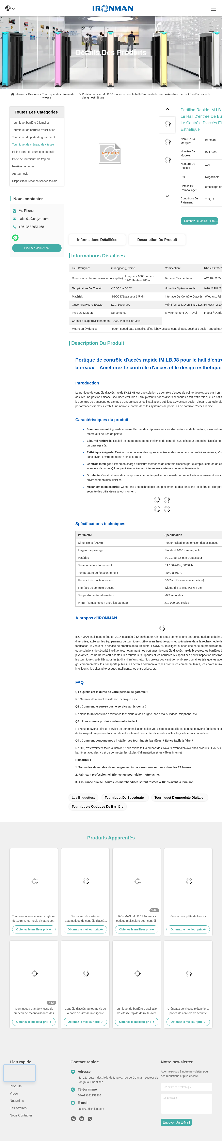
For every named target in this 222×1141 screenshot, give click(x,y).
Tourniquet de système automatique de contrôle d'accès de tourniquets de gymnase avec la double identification (85, 919)
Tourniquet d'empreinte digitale (179, 797)
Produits (33, 94)
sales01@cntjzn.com (34, 218)
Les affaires (18, 1108)
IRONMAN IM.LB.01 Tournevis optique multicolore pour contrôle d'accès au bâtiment (136, 919)
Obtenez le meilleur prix (199, 220)
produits (16, 1086)
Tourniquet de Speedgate (124, 797)
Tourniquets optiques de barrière (98, 806)
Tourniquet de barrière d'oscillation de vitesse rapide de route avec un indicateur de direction (136, 1011)
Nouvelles (17, 1100)
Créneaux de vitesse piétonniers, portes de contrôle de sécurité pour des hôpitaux (188, 1011)
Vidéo (14, 1093)
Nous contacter (21, 1115)
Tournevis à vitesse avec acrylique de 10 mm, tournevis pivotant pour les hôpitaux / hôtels (33, 919)
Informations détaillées (97, 240)
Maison (20, 94)
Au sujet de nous (22, 1079)
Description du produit (157, 240)
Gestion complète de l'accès (188, 916)
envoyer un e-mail (176, 1122)
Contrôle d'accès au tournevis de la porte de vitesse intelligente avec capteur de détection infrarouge (85, 1011)
